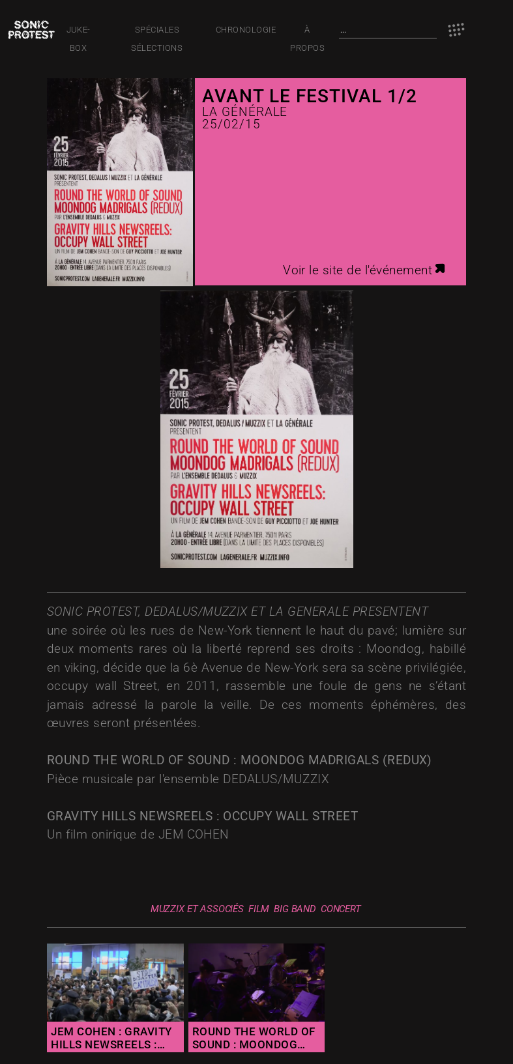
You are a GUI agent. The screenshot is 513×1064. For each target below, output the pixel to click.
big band (295, 909)
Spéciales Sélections (157, 32)
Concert (341, 909)
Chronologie (246, 30)
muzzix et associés (197, 909)
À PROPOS (307, 32)
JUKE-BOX (78, 32)
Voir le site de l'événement (365, 270)
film (258, 909)
